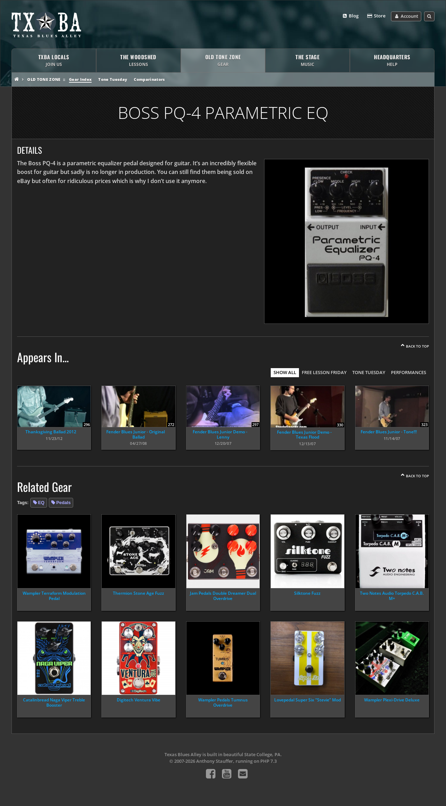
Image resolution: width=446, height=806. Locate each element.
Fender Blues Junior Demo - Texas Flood (304, 434)
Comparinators (149, 79)
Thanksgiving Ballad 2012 (50, 432)
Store (376, 16)
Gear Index (80, 79)
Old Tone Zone (43, 79)
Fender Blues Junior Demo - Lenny (220, 434)
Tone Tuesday (112, 79)
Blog (350, 16)
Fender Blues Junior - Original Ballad (135, 434)
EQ (41, 502)
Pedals (63, 502)
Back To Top (417, 346)
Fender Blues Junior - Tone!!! (389, 432)
